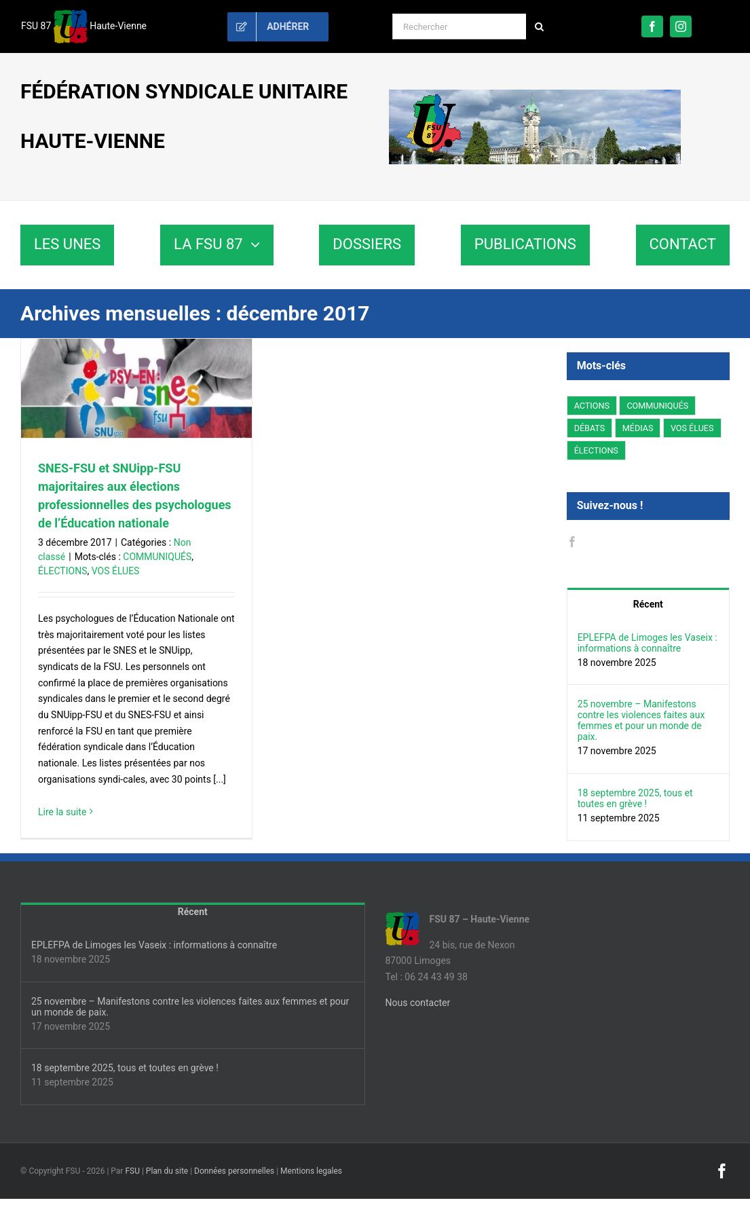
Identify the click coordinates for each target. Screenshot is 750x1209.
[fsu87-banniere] (535, 94)
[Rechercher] (459, 26)
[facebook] (652, 26)
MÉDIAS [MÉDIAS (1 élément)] (638, 428)
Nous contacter (418, 1002)
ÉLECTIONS (62, 570)
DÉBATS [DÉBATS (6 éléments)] (589, 428)
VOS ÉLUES (116, 570)
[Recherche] (539, 26)
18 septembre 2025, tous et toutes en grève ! (635, 798)
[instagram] (681, 26)
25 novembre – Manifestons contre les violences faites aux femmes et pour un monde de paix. (641, 720)
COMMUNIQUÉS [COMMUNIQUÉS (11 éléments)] (657, 406)
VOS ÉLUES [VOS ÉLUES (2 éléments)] (692, 428)
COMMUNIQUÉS (157, 556)
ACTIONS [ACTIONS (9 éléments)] (592, 406)
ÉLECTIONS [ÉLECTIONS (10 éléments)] (596, 450)
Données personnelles (234, 1171)
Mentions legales (311, 1171)
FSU (132, 1171)
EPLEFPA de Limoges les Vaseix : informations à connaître (647, 643)
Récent (648, 604)
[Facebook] (572, 541)
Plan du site (167, 1171)
